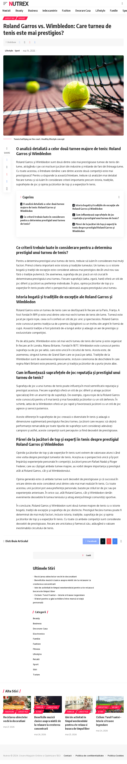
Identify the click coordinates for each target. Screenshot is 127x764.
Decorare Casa (40, 630)
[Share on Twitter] (24, 42)
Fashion (37, 646)
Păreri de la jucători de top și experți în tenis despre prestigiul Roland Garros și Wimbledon (94, 228)
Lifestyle (10, 19)
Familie (37, 641)
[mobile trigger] (6, 3)
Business (37, 625)
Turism (36, 678)
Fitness (36, 652)
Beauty (36, 620)
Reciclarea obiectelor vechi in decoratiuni (56, 578)
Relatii (36, 662)
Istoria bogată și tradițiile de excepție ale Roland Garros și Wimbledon (95, 208)
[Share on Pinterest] (29, 42)
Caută (88, 557)
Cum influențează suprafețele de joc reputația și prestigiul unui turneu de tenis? (95, 217)
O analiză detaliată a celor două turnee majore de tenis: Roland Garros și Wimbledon (42, 208)
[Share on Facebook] (19, 42)
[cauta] (122, 3)
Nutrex (18, 3)
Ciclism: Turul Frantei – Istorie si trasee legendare (60, 596)
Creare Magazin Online (30, 759)
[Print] (35, 42)
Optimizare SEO (53, 759)
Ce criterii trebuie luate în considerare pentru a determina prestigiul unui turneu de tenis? (42, 221)
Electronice (39, 636)
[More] (7, 193)
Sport (22, 19)
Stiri (35, 673)
